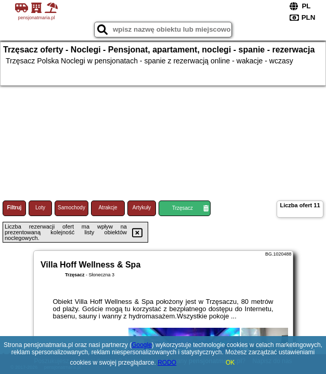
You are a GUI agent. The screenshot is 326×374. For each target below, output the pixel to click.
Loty (40, 207)
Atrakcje (107, 207)
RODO (167, 362)
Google (142, 345)
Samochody (71, 207)
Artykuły (142, 207)
